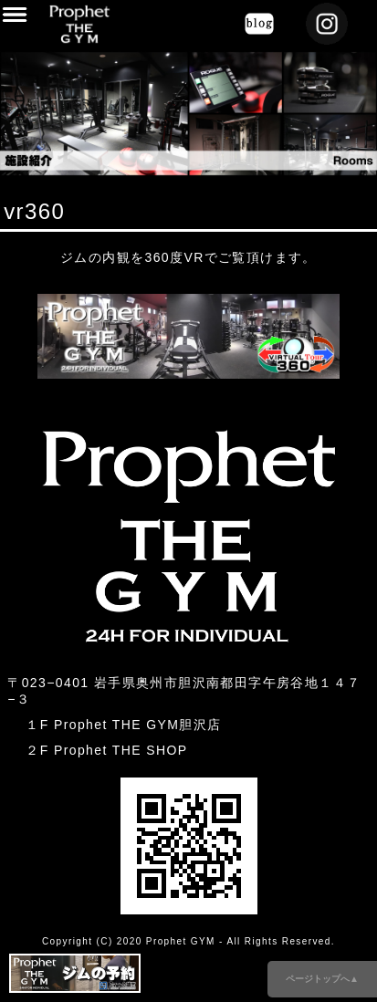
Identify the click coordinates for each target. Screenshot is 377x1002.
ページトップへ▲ (322, 979)
